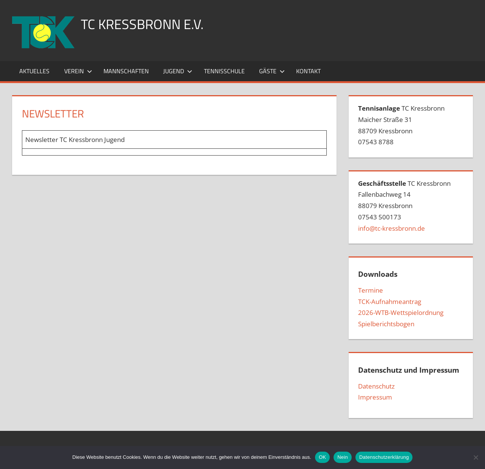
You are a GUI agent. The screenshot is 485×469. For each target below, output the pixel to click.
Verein (78, 71)
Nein (342, 457)
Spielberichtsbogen (386, 323)
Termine (370, 290)
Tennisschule (224, 71)
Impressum (375, 397)
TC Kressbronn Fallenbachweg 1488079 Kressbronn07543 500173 (404, 206)
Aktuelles (34, 71)
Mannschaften (126, 71)
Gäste (272, 71)
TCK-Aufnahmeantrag (389, 301)
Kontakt (308, 71)
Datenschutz (376, 386)
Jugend (177, 71)
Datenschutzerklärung (384, 457)
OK (322, 457)
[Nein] (475, 457)
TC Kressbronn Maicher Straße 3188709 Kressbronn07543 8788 (401, 125)
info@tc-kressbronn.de (391, 228)
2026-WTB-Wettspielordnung (400, 312)
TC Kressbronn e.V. (142, 24)
